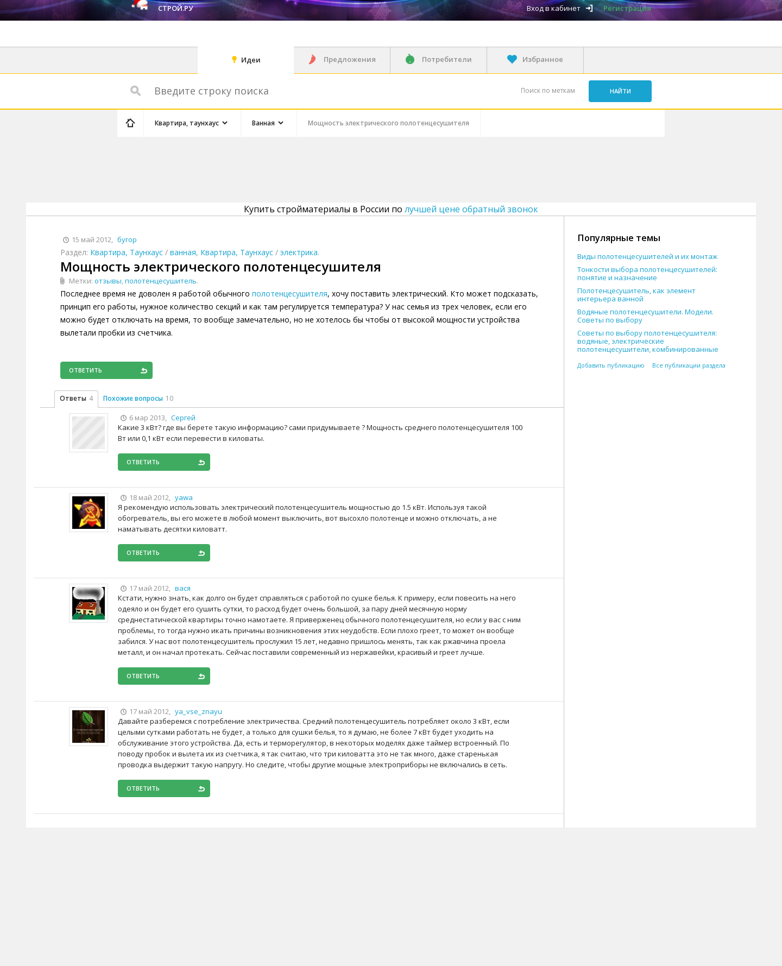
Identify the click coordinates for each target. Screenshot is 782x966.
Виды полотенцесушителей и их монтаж (647, 256)
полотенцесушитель (161, 281)
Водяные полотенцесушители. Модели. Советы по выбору (645, 316)
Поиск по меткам (548, 90)
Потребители (447, 59)
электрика (299, 252)
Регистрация (627, 8)
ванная (183, 252)
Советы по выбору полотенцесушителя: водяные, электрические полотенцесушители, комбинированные (647, 341)
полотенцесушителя (289, 293)
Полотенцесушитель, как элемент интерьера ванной (636, 295)
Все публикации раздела (689, 365)
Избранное (542, 59)
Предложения (350, 59)
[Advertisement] (322, 167)
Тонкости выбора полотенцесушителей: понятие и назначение (647, 274)
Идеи (251, 60)
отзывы (108, 281)
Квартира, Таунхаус (126, 252)
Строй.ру (175, 8)
